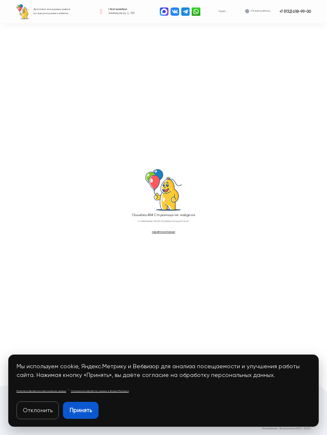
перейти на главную (163, 232)
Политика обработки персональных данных (41, 391)
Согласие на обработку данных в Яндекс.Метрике (100, 391)
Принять (81, 410)
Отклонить (38, 410)
